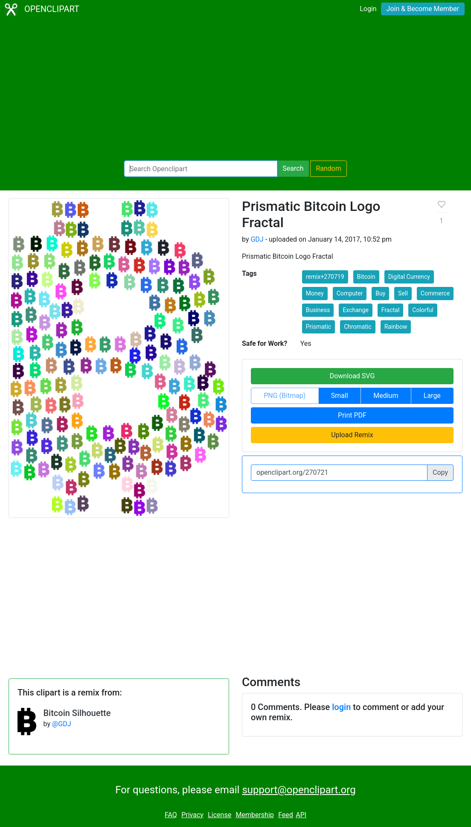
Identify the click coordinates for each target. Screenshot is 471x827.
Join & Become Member (423, 9)
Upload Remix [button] (352, 435)
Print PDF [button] (352, 415)
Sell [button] (403, 293)
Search (292, 168)
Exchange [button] (355, 310)
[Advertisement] (235, 89)
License (219, 815)
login (341, 707)
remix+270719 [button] (325, 276)
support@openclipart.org (298, 790)
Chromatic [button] (358, 326)
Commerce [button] (435, 293)
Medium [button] (385, 396)
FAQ (171, 815)
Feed (285, 815)
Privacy (192, 815)
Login (368, 9)
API (301, 815)
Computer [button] (350, 293)
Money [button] (315, 293)
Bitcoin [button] (366, 276)
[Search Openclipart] (200, 169)
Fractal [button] (390, 310)
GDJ (256, 239)
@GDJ (61, 724)
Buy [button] (380, 293)
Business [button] (318, 310)
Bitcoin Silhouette (76, 713)
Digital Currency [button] (409, 276)
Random (328, 168)
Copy (440, 472)
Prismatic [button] (318, 326)
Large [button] (432, 396)
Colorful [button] (422, 310)
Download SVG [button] (352, 376)
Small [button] (339, 396)
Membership (254, 815)
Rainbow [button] (395, 326)
